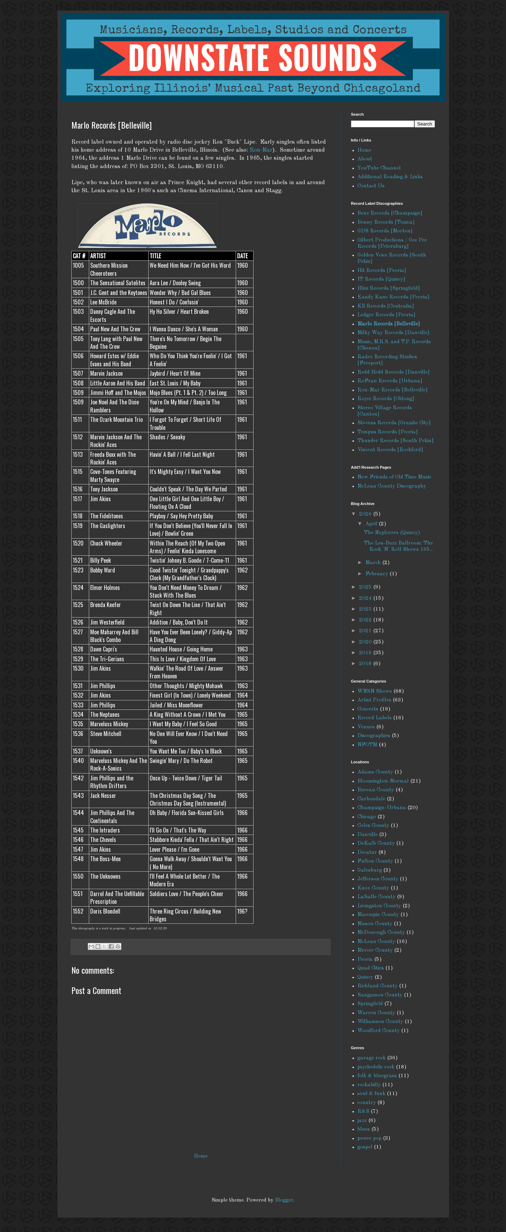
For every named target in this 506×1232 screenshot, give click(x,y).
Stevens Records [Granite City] (394, 423)
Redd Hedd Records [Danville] (393, 372)
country (366, 1102)
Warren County (376, 1013)
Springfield (370, 1004)
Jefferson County (377, 879)
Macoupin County (378, 914)
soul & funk (371, 1093)
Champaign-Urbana (381, 807)
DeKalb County (376, 843)
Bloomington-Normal (383, 781)
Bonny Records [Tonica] (386, 222)
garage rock (371, 1058)
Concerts (367, 709)
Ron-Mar (261, 150)
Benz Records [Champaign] (389, 213)
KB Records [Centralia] (385, 306)
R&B (363, 1111)
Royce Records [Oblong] (385, 399)
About (364, 159)
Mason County (374, 924)
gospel (364, 1147)
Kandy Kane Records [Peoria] (393, 297)
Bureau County (375, 790)
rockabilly (369, 1085)
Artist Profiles (374, 700)
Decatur (367, 852)
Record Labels (374, 718)
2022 (366, 620)
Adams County (375, 772)
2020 (366, 642)
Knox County (373, 888)
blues (363, 1129)
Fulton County (375, 861)
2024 (366, 598)
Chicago (366, 817)
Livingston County (379, 906)
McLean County (376, 941)
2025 (366, 587)
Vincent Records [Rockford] (390, 450)
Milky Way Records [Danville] (393, 333)
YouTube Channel (379, 168)
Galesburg (369, 870)
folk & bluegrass (377, 1076)
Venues (366, 727)
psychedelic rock (375, 1067)
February (377, 574)
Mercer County (375, 950)
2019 (366, 653)
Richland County (377, 986)
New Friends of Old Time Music (394, 477)
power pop (369, 1138)
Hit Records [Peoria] (381, 270)
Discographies (373, 736)
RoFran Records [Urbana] (389, 381)
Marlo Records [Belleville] (388, 324)
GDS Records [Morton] (385, 231)
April (372, 524)
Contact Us (371, 186)
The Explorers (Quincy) (392, 532)
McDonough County (381, 932)
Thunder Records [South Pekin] (395, 441)
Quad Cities (370, 968)
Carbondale (371, 799)
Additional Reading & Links (390, 177)
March (373, 562)
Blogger (284, 1200)
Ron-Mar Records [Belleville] (392, 390)
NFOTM (367, 745)
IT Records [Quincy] (381, 279)
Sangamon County (379, 995)
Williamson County (380, 1021)
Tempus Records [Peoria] (387, 432)
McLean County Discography (391, 486)
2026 (366, 514)
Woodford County (378, 1030)
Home (201, 1156)
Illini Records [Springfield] (388, 288)
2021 (366, 631)
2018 (366, 664)
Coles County (373, 825)
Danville (367, 834)
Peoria (365, 959)
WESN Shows (374, 691)
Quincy (365, 977)
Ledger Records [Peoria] (386, 315)
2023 (366, 609)
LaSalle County (376, 897)
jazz (362, 1120)
